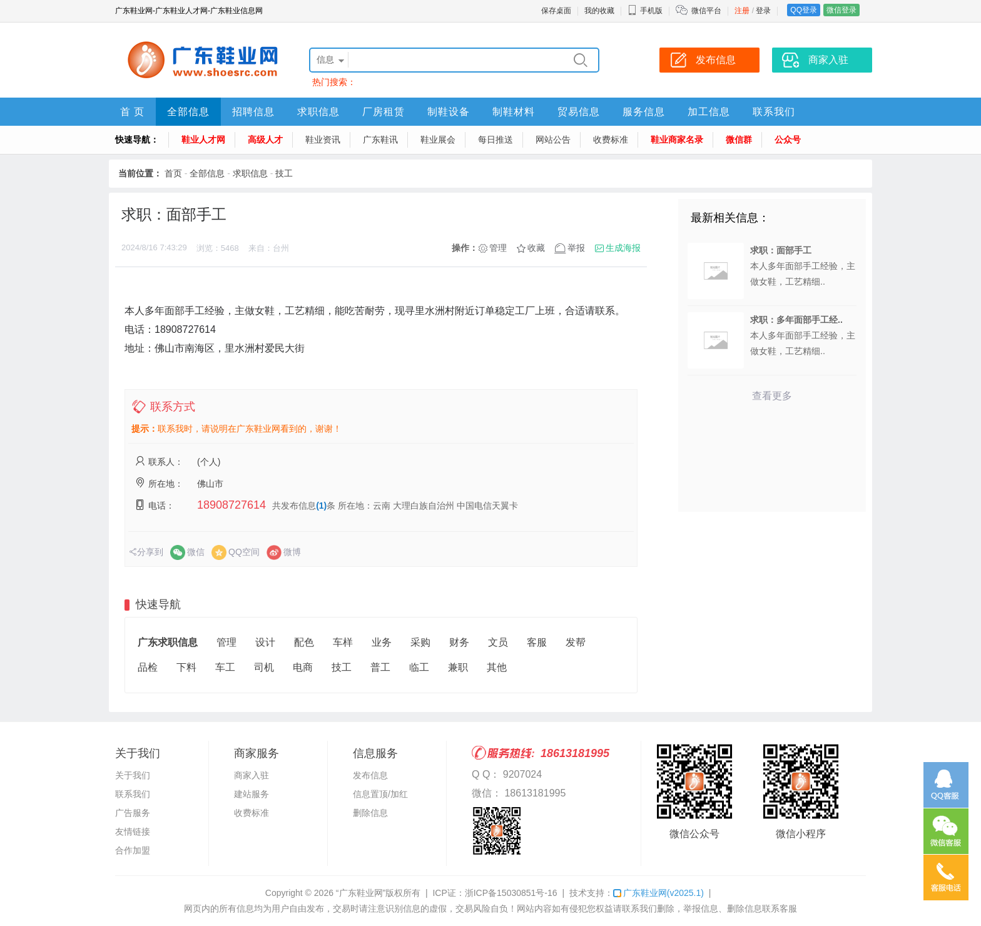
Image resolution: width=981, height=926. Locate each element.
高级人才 (265, 140)
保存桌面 (556, 10)
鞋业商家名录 (677, 140)
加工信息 (709, 111)
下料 (186, 667)
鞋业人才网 (203, 140)
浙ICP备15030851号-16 (511, 893)
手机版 (645, 10)
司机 (264, 667)
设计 (265, 642)
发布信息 (370, 775)
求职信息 (318, 111)
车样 (343, 642)
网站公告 (553, 140)
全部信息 (188, 111)
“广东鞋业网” (360, 893)
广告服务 (132, 813)
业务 (382, 642)
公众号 (788, 140)
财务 (459, 642)
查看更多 (772, 395)
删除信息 (370, 813)
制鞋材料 (513, 111)
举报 (576, 248)
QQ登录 (803, 10)
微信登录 (841, 10)
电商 (303, 667)
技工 (284, 173)
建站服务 (251, 794)
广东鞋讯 (380, 140)
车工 (225, 667)
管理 (498, 248)
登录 (763, 10)
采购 (420, 642)
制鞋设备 (448, 111)
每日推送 (495, 140)
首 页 (132, 111)
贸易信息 (578, 111)
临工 (419, 667)
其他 (497, 667)
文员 (498, 642)
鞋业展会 (437, 140)
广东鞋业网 (658, 893)
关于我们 (132, 775)
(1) (321, 506)
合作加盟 (132, 850)
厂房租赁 (383, 111)
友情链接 (132, 832)
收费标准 (610, 140)
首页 (173, 173)
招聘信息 (253, 111)
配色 (304, 642)
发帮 (576, 642)
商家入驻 (251, 775)
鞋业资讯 (322, 140)
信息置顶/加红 (380, 794)
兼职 (458, 667)
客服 (537, 642)
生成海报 (623, 248)
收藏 (536, 248)
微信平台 (706, 10)
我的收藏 (599, 10)
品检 (148, 667)
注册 (742, 10)
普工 (380, 667)
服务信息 (644, 111)
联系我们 (774, 111)
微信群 (739, 140)
